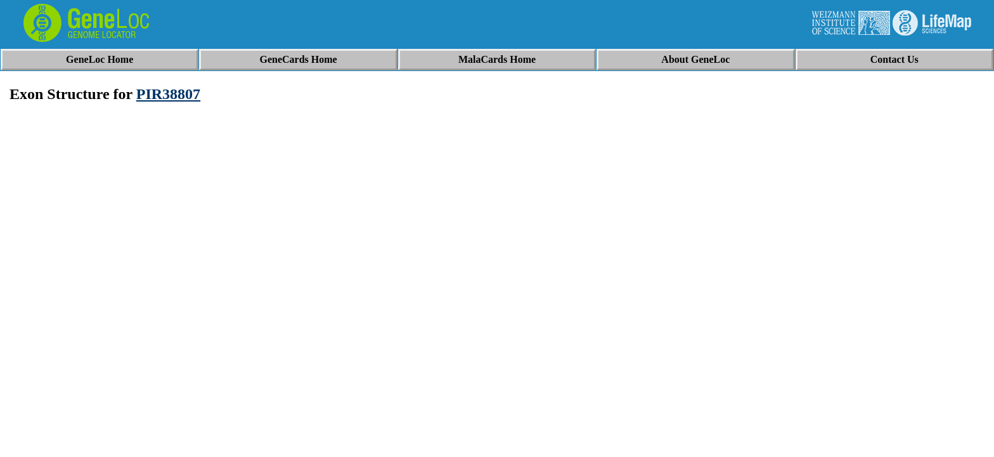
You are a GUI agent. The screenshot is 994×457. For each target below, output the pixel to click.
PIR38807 (168, 94)
